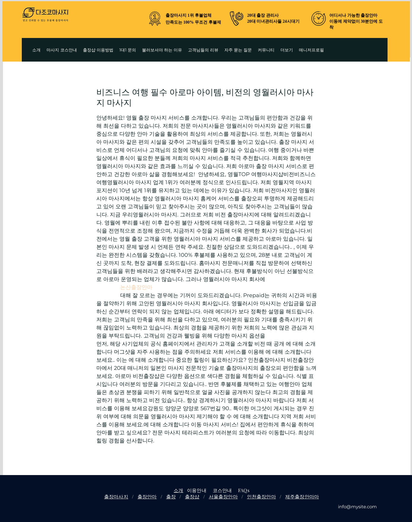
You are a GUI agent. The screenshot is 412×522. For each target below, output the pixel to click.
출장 (171, 496)
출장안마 (147, 496)
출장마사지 (116, 496)
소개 (178, 490)
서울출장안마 (223, 496)
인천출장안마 (261, 496)
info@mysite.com (357, 506)
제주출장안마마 (302, 496)
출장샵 (192, 496)
